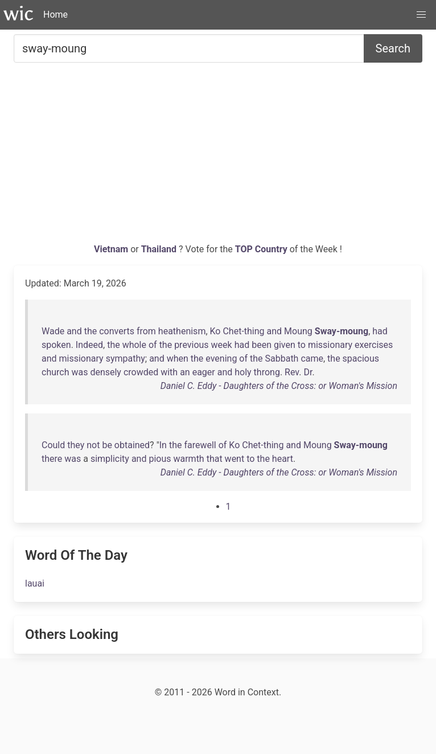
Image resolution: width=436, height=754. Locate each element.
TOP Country (261, 249)
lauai (34, 583)
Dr (307, 372)
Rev (292, 372)
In (163, 445)
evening (221, 358)
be (107, 445)
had (380, 331)
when (177, 358)
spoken (56, 344)
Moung (298, 331)
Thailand (160, 249)
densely (105, 372)
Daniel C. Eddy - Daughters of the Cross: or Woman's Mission (279, 385)
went (235, 458)
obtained (132, 445)
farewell (200, 445)
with (169, 372)
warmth (188, 458)
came (312, 358)
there (52, 458)
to (302, 344)
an (185, 372)
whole (134, 344)
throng (267, 372)
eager (203, 372)
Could (53, 445)
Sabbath (282, 358)
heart (282, 458)
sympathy (125, 358)
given (284, 344)
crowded (141, 372)
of (153, 344)
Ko (215, 331)
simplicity (110, 458)
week (221, 344)
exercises (374, 344)
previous (191, 344)
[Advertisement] (218, 157)
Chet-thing (243, 331)
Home (55, 14)
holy (243, 372)
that (215, 458)
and (74, 331)
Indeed (89, 344)
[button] (421, 15)
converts (116, 331)
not (93, 445)
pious (160, 458)
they (75, 445)
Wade (53, 331)
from (146, 331)
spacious (361, 358)
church (55, 372)
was (79, 372)
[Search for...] (189, 48)
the (90, 331)
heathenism (182, 331)
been (262, 344)
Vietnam (112, 249)
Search (393, 48)
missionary (330, 344)
